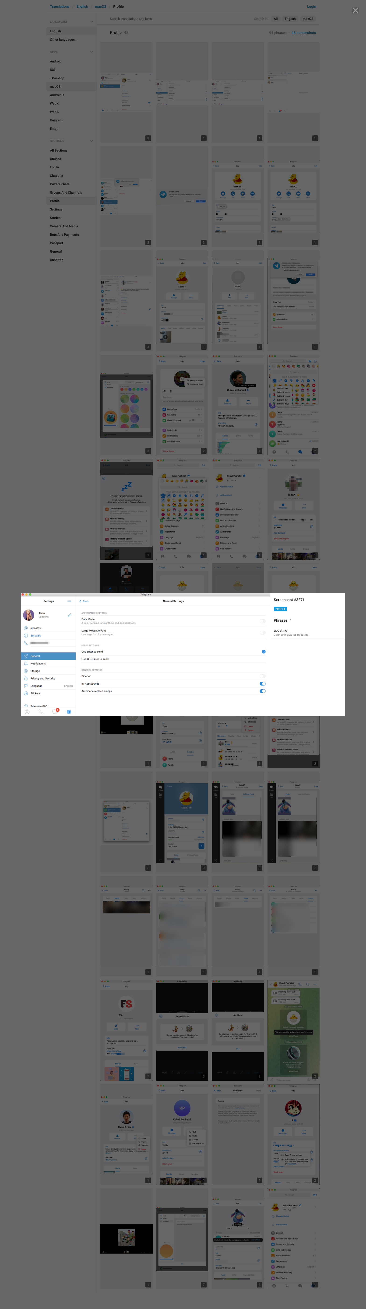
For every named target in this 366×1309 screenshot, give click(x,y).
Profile (280, 609)
